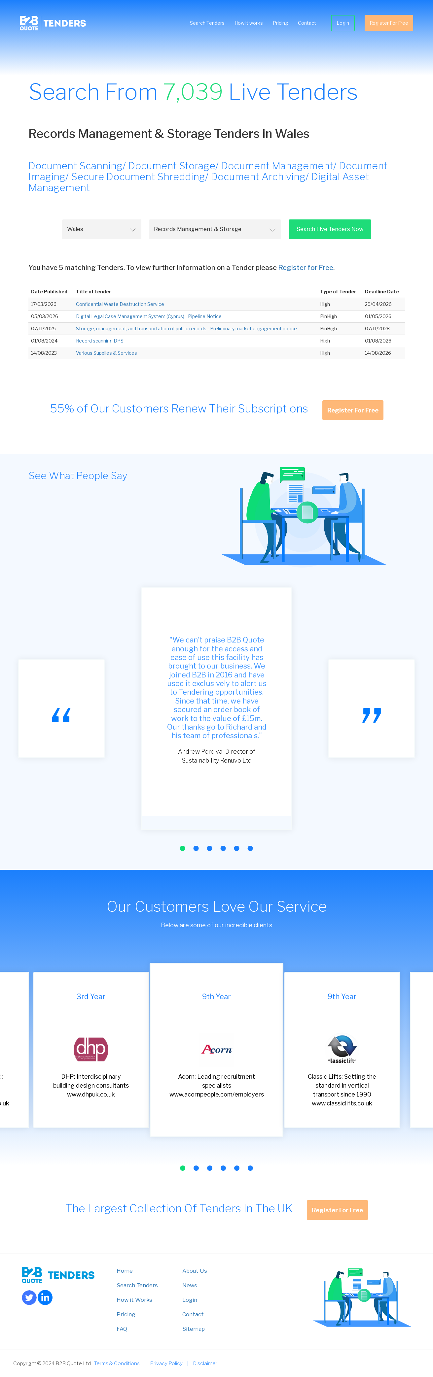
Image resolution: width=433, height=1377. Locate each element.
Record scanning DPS (100, 341)
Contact (307, 23)
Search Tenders (207, 23)
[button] (182, 848)
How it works (249, 23)
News (189, 1285)
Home (125, 1270)
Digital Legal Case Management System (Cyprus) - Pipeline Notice (149, 316)
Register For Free (389, 23)
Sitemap (193, 1329)
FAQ (122, 1329)
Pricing (280, 23)
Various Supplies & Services (106, 353)
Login (343, 23)
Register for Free (305, 267)
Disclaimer (205, 1363)
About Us (194, 1270)
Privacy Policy (166, 1363)
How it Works (134, 1299)
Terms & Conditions (117, 1363)
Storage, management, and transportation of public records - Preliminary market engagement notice (186, 328)
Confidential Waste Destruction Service (120, 304)
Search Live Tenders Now (330, 229)
